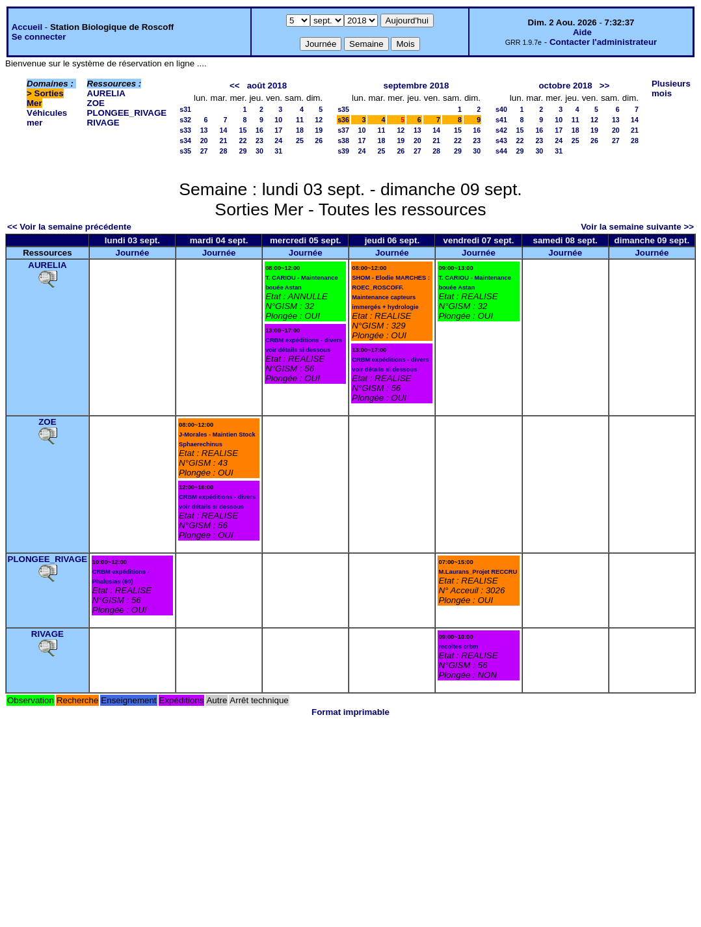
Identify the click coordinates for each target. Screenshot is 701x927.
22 (243, 140)
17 (278, 130)
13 (204, 130)
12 (319, 120)
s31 (185, 109)
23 (259, 140)
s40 (501, 109)
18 (300, 130)
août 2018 (267, 85)
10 (278, 120)
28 (224, 151)
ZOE (96, 103)
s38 (343, 140)
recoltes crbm (458, 646)
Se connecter (39, 37)
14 (224, 130)
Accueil (27, 27)
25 (300, 140)
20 (204, 140)
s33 (185, 130)
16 (259, 130)
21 (224, 140)
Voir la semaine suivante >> (637, 227)
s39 (343, 151)
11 (300, 120)
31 (278, 151)
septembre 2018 (416, 85)
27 (204, 151)
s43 (501, 140)
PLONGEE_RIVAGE (127, 113)
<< (235, 85)
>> (605, 85)
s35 (185, 151)
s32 (185, 120)
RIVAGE (103, 123)
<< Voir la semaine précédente (69, 227)
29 (243, 151)
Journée (132, 253)
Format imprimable (350, 712)
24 (278, 140)
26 (319, 140)
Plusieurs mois (671, 88)
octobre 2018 (565, 85)
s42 (501, 130)
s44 (501, 151)
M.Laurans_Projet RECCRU (477, 572)
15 (243, 130)
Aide (582, 32)
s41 (501, 120)
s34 (185, 140)
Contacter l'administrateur (603, 42)
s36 (343, 120)
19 (319, 130)
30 (259, 151)
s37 (343, 130)
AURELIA (106, 93)
